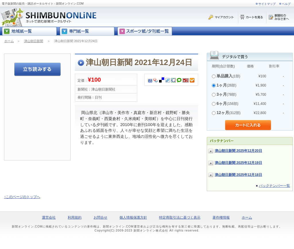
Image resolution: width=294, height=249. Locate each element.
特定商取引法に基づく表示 (179, 217)
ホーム (9, 41)
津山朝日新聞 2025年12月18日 (238, 175)
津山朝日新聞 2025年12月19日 (238, 163)
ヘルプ (286, 3)
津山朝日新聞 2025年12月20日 (238, 151)
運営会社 (49, 217)
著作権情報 (221, 217)
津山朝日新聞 (33, 41)
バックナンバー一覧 (274, 186)
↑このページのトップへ (22, 197)
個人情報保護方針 (133, 217)
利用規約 (75, 217)
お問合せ (100, 217)
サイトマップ (267, 3)
